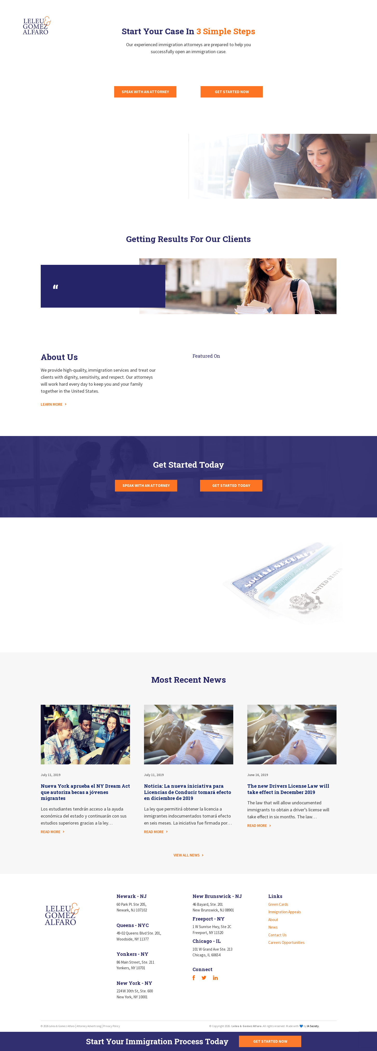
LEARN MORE (52, 404)
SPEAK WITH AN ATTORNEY (145, 91)
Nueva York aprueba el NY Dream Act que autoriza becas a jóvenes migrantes (85, 792)
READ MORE (50, 831)
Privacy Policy (111, 1026)
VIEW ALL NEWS (187, 855)
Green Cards (153, 20)
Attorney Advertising (89, 1026)
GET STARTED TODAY (231, 485)
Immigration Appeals (199, 20)
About (237, 20)
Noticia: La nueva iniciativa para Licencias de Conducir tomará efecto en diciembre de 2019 (187, 792)
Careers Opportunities (334, 20)
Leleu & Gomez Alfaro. (246, 1026)
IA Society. (313, 1026)
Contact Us (288, 20)
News (260, 20)
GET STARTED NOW (232, 91)
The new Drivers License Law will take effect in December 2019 (288, 789)
